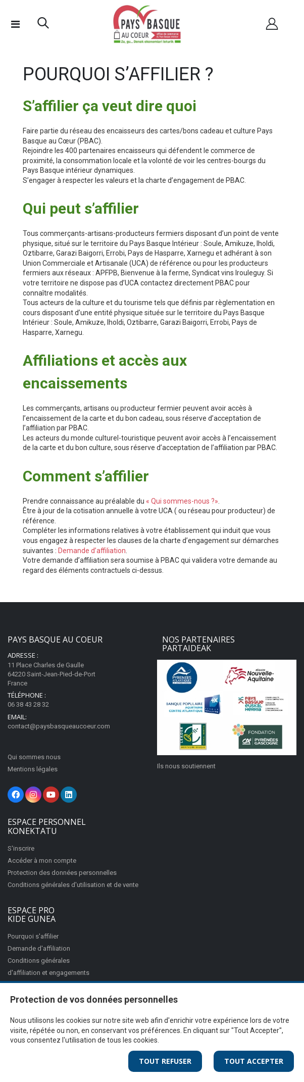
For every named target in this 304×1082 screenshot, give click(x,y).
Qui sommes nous (34, 757)
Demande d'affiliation (39, 948)
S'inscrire (21, 848)
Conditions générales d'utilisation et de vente (73, 885)
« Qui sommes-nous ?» (182, 501)
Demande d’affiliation (92, 551)
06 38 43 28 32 (28, 704)
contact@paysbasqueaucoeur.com (59, 726)
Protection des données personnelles (62, 872)
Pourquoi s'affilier (33, 936)
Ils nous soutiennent (186, 766)
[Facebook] (16, 794)
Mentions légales (33, 769)
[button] (43, 25)
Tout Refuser (165, 1061)
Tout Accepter (253, 1061)
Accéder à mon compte (42, 860)
